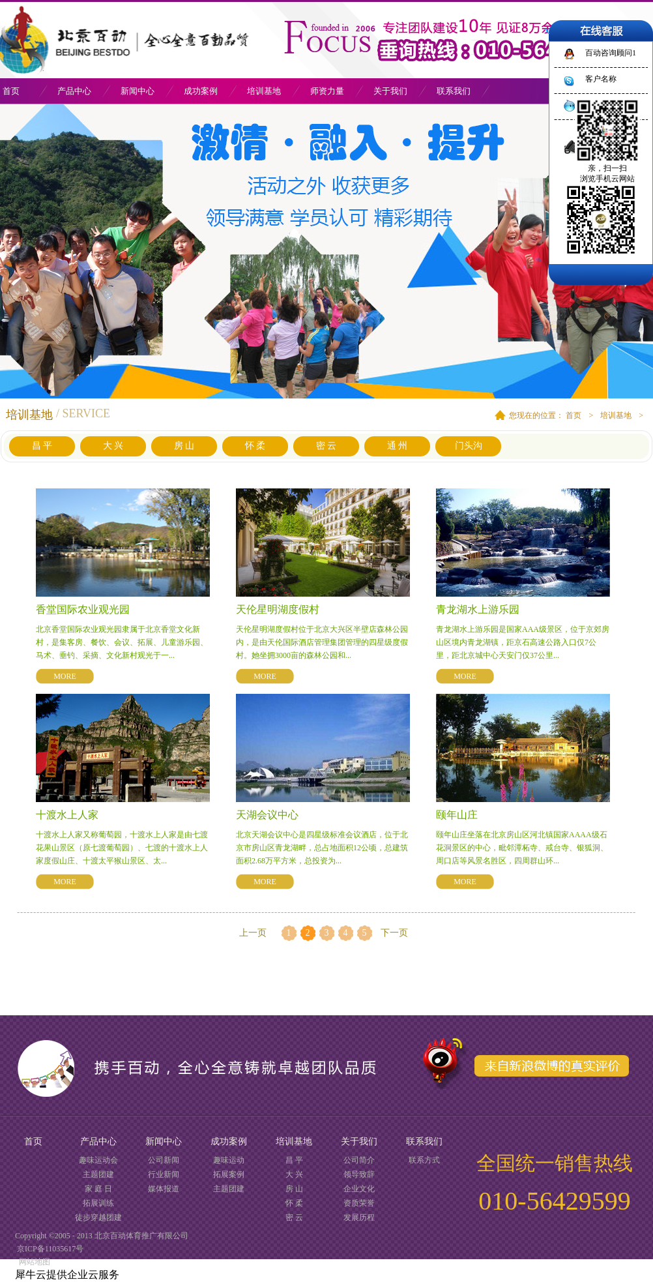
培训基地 (615, 415)
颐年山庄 (457, 814)
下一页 (394, 933)
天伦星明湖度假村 (277, 609)
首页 (33, 1141)
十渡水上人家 (67, 814)
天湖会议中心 (267, 814)
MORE (64, 676)
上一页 (253, 933)
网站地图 (32, 1261)
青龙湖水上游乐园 (477, 609)
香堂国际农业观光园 (83, 609)
